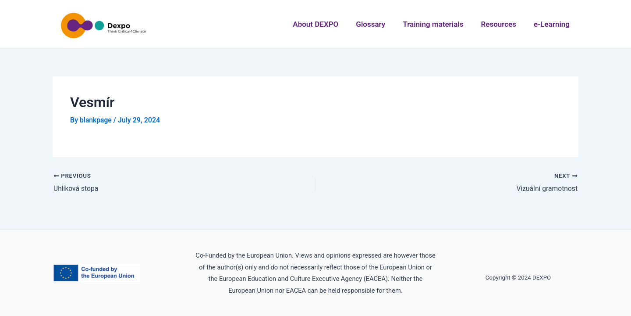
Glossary (385, 24)
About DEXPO (334, 24)
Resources (505, 24)
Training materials (443, 24)
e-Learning (554, 24)
